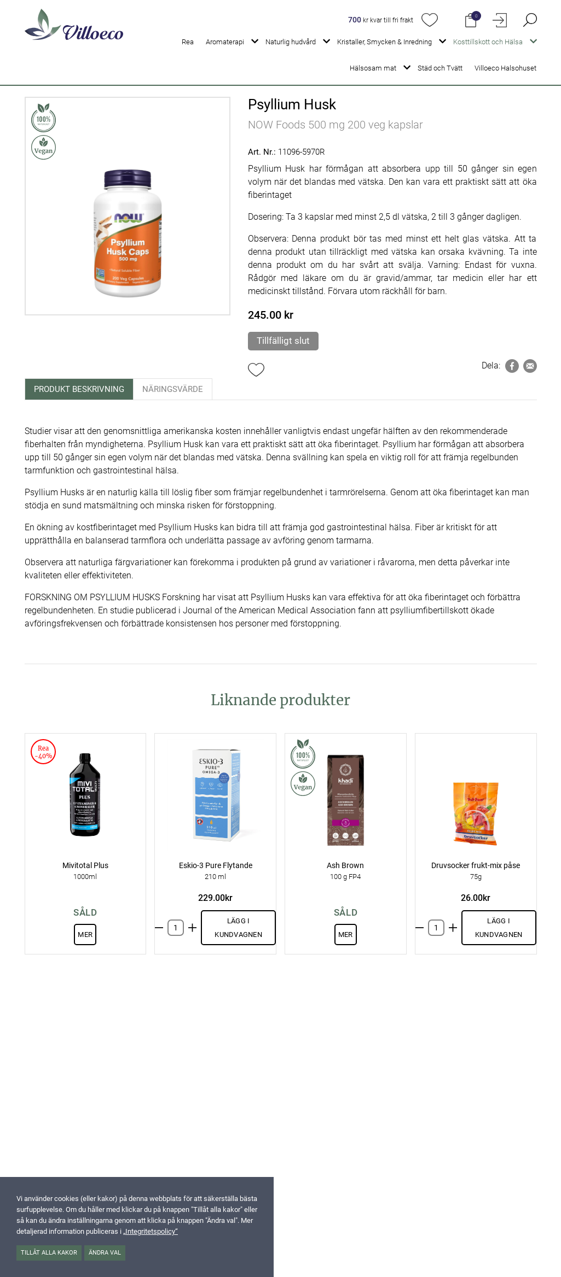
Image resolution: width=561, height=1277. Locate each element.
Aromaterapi (225, 42)
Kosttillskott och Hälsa (488, 42)
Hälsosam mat (373, 68)
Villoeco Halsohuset (505, 68)
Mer (85, 934)
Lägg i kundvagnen (238, 928)
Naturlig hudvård (290, 42)
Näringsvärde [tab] (172, 389)
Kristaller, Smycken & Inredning (384, 42)
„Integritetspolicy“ (150, 1231)
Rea (188, 42)
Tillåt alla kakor (49, 1252)
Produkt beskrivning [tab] (79, 389)
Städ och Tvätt (440, 68)
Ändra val (105, 1252)
